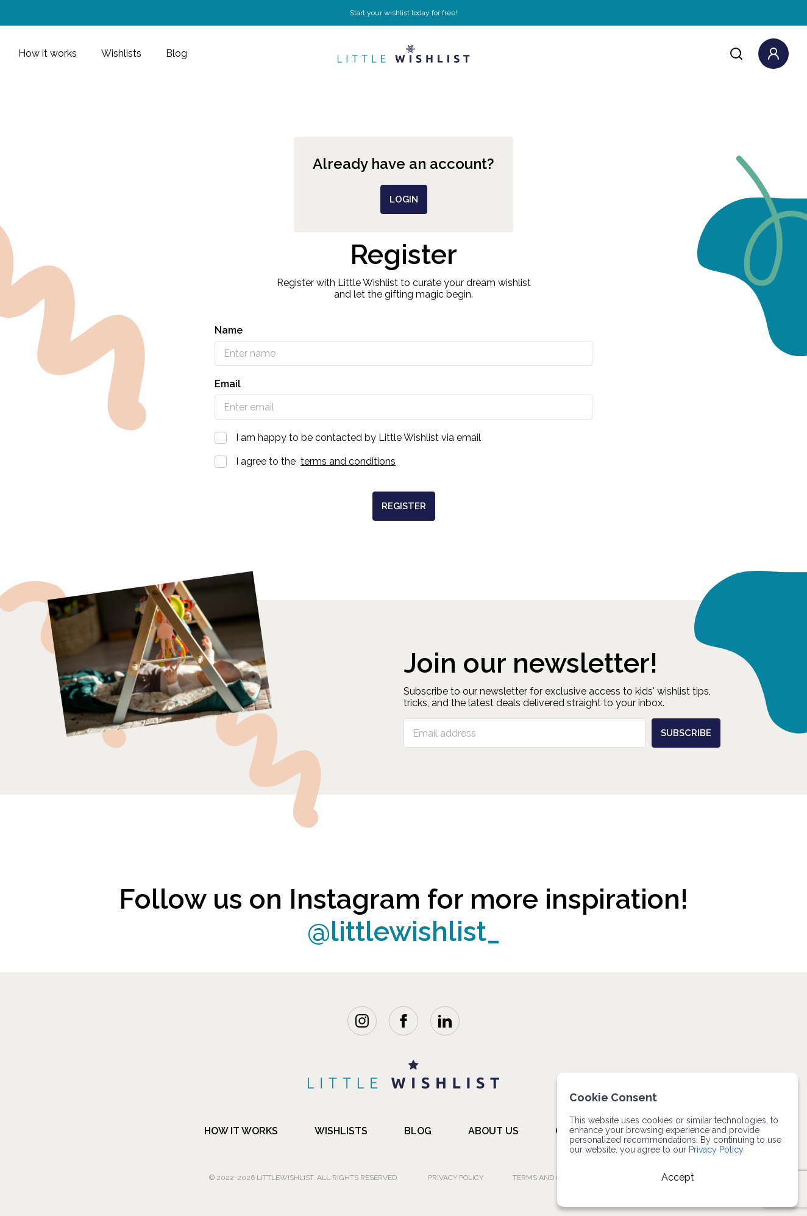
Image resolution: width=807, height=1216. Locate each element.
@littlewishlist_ (403, 931)
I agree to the (403, 461)
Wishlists (121, 53)
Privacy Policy (455, 1177)
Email (228, 384)
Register (404, 506)
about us (493, 1131)
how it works (241, 1131)
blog (418, 1131)
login (403, 199)
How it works (47, 53)
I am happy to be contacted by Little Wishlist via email (403, 437)
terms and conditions (348, 461)
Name (229, 330)
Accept (677, 1177)
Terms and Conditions (556, 1177)
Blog (176, 53)
